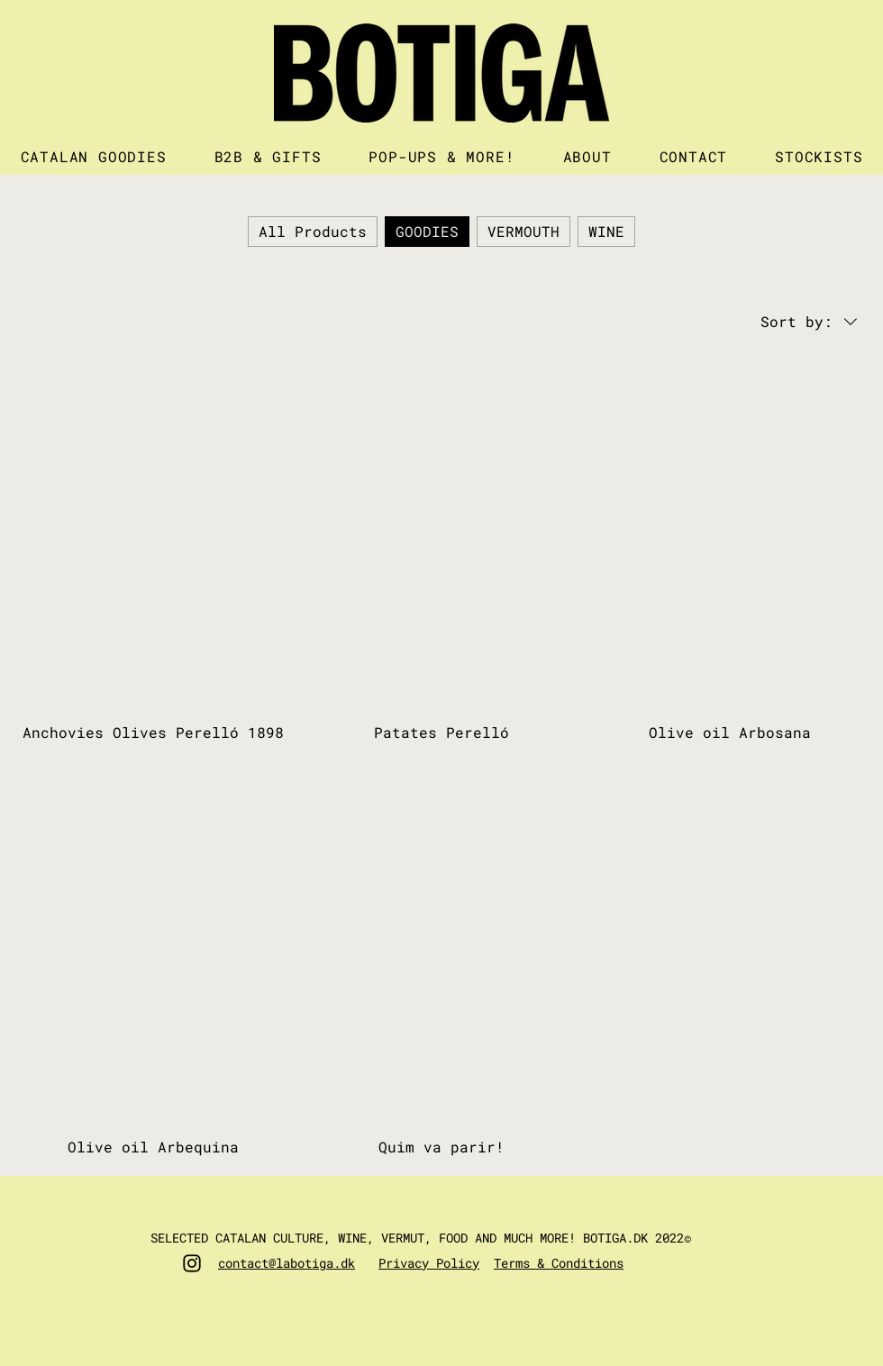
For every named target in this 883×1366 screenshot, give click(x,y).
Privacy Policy (428, 1262)
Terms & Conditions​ (559, 1262)
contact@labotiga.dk (286, 1262)
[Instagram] (192, 1263)
